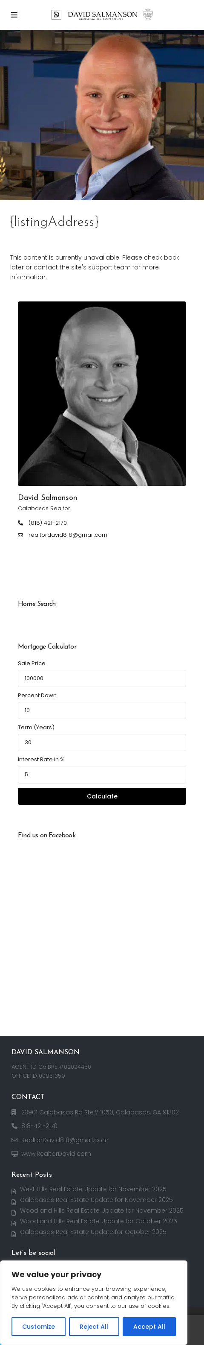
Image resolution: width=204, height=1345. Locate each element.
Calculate (102, 796)
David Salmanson (47, 498)
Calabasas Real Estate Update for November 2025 (96, 1200)
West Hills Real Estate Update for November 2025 (93, 1189)
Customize (38, 1326)
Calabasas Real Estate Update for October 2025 (93, 1232)
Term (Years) (36, 727)
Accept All (149, 1326)
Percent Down (37, 695)
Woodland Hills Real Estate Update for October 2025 (98, 1221)
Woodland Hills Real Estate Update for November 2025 (102, 1210)
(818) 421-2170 (48, 523)
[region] (93, 1302)
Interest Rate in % (41, 759)
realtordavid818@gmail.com (68, 535)
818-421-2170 (39, 1126)
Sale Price (32, 663)
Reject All (94, 1326)
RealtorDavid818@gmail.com (65, 1140)
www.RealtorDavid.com (56, 1153)
